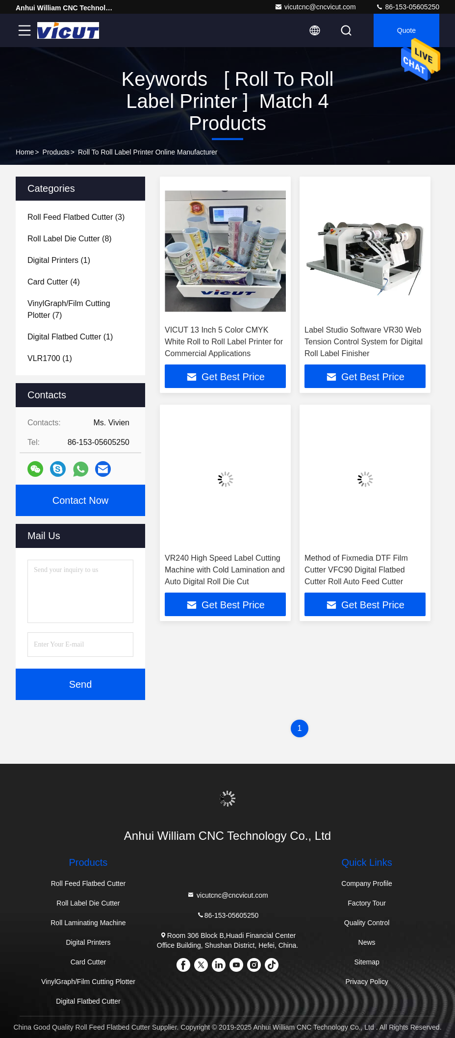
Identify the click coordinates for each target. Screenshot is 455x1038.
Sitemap (366, 962)
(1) (58, 260)
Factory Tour (367, 903)
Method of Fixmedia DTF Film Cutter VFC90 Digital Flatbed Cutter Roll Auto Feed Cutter (356, 570)
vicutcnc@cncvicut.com (315, 7)
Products (56, 152)
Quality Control (367, 923)
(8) (69, 238)
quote (406, 30)
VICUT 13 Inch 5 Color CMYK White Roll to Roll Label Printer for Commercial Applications (224, 342)
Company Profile (366, 883)
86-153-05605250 (407, 7)
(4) (53, 282)
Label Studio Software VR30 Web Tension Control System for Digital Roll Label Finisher (363, 342)
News (367, 942)
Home (25, 152)
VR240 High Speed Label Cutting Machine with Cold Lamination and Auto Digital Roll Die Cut (225, 570)
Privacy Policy (367, 982)
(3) (76, 217)
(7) (68, 309)
